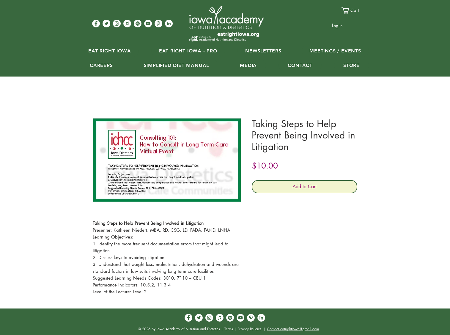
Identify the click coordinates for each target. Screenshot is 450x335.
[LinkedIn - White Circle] (169, 23)
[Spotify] (137, 23)
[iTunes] (127, 23)
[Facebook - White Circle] (96, 23)
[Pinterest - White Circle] (158, 23)
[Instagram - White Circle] (117, 23)
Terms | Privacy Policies (242, 328)
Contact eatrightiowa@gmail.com (293, 328)
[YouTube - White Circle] (148, 23)
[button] (353, 10)
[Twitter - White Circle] (106, 23)
